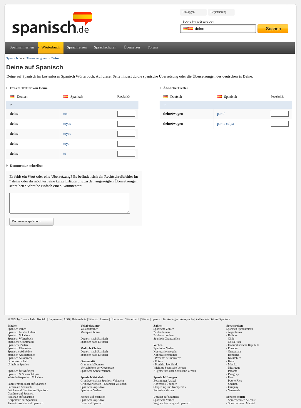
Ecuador (233, 348)
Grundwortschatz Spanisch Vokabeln (102, 380)
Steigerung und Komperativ (169, 387)
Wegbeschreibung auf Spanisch (171, 403)
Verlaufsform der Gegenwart (97, 367)
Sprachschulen (105, 47)
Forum (153, 47)
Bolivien (233, 335)
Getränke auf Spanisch (21, 393)
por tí (221, 114)
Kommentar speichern (26, 221)
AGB (66, 319)
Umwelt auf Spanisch (166, 396)
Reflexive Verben (163, 390)
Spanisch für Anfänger (165, 319)
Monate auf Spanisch (93, 396)
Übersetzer (132, 47)
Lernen (104, 319)
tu (64, 154)
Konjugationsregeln (165, 351)
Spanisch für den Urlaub (22, 332)
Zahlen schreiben (163, 335)
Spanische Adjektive (20, 351)
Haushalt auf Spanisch (21, 396)
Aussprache (187, 319)
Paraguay (233, 374)
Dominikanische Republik (243, 345)
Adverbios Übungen (165, 383)
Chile (231, 338)
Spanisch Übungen (165, 377)
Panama (233, 370)
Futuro (159, 361)
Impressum (55, 319)
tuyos (67, 134)
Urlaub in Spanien (18, 364)
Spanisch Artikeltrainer (21, 354)
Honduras (234, 354)
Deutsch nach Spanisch (94, 338)
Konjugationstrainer (165, 354)
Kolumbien (234, 358)
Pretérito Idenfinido (166, 364)
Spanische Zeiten (18, 345)
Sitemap (93, 319)
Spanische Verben (91, 390)
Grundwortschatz (18, 361)
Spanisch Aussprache (20, 358)
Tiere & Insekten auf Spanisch (25, 403)
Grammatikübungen (92, 364)
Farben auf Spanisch (20, 387)
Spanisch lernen (22, 47)
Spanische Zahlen (163, 328)
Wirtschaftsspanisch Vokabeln (25, 377)
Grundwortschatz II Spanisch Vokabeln (104, 383)
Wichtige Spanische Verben (169, 367)
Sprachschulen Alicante (242, 400)
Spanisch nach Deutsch (94, 341)
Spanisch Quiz (30, 374)
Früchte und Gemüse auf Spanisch (28, 390)
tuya (66, 144)
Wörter (145, 319)
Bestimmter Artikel (164, 380)
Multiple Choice (90, 332)
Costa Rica (234, 341)
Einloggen (189, 12)
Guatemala (234, 351)
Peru (230, 377)
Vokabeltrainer (89, 328)
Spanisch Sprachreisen (239, 328)
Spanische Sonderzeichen (96, 370)
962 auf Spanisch (220, 319)
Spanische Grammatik (21, 341)
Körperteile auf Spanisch (22, 400)
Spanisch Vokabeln (19, 335)
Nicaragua (234, 367)
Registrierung (218, 12)
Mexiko (232, 364)
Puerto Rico (235, 380)
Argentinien (235, 332)
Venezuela (234, 390)
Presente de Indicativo (168, 358)
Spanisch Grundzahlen (166, 338)
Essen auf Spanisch (92, 403)
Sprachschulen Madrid (241, 403)
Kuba (231, 361)
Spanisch (26, 319)
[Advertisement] (152, 268)
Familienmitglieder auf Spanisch (27, 383)
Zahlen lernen (161, 332)
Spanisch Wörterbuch (20, 338)
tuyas (67, 124)
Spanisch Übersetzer (20, 348)
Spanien (233, 383)
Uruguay (233, 387)
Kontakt (41, 319)
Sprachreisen (77, 47)
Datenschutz (79, 319)
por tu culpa (225, 124)
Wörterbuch (50, 47)
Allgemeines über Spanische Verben (174, 370)
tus (65, 114)
